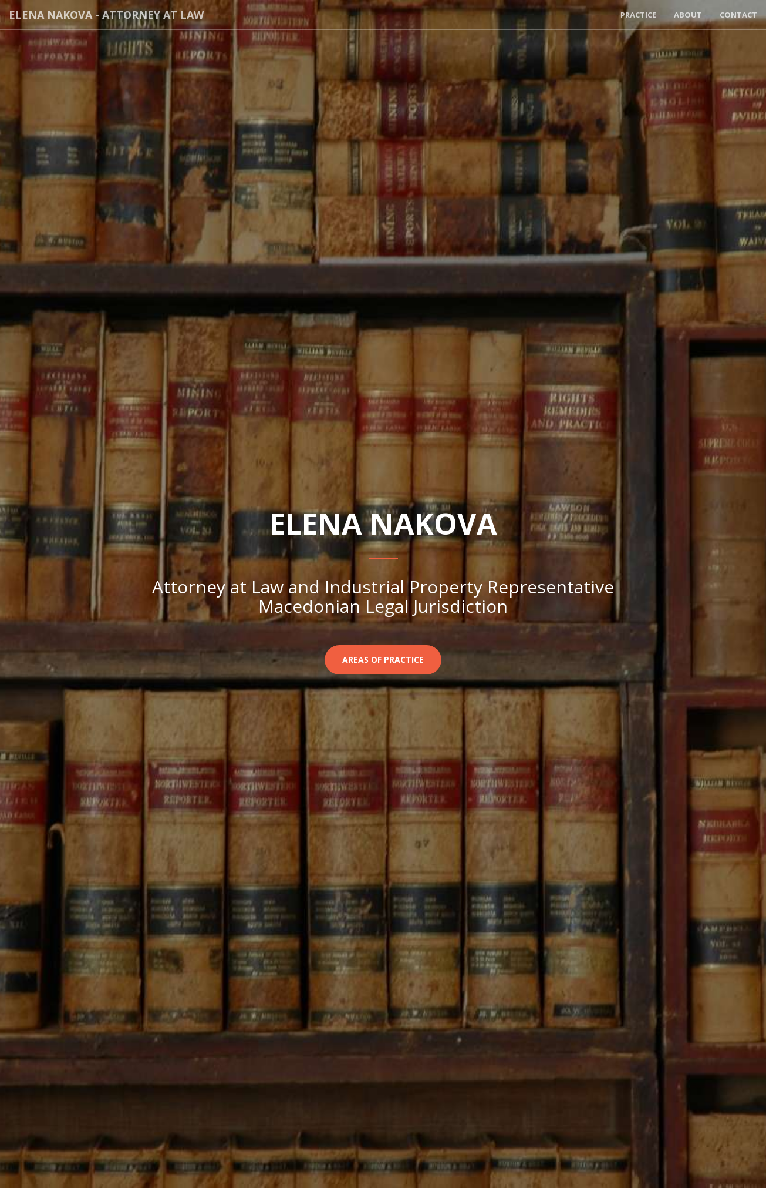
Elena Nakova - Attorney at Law (106, 15)
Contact (738, 14)
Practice (638, 14)
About (688, 14)
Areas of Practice (383, 659)
